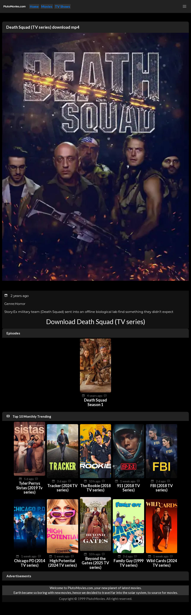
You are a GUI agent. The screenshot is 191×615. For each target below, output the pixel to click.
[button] (184, 6)
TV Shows (62, 6)
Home (34, 6)
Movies (46, 6)
